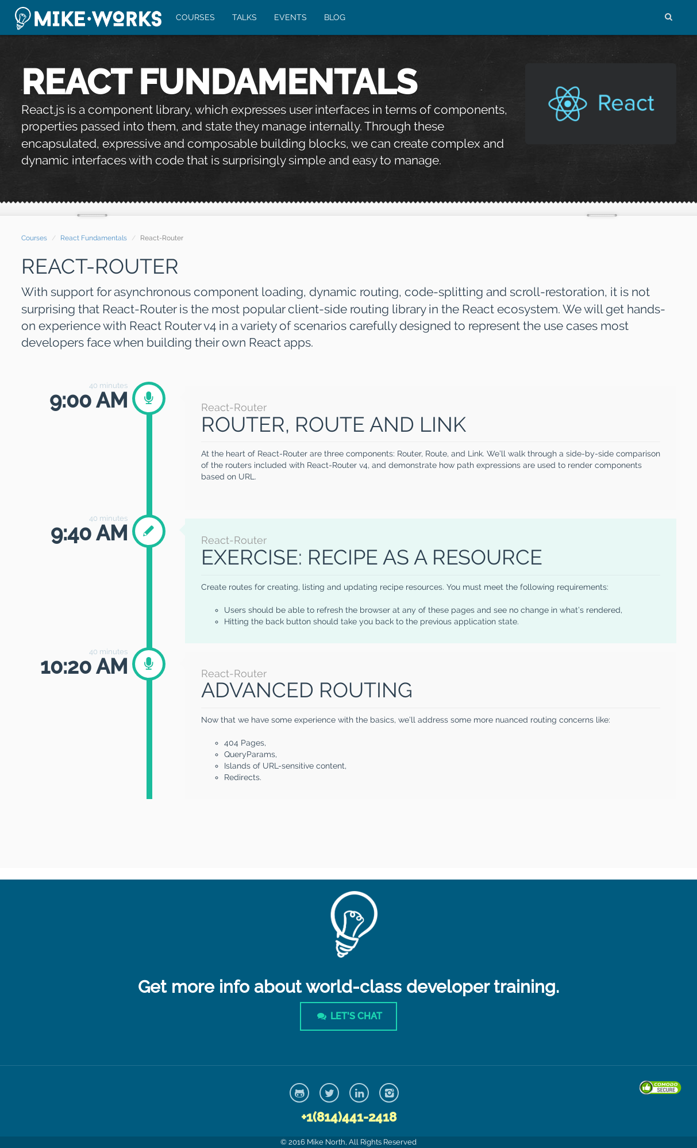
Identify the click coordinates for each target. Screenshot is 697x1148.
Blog (332, 17)
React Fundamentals (93, 238)
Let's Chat (348, 1016)
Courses (193, 17)
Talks (242, 17)
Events (288, 17)
